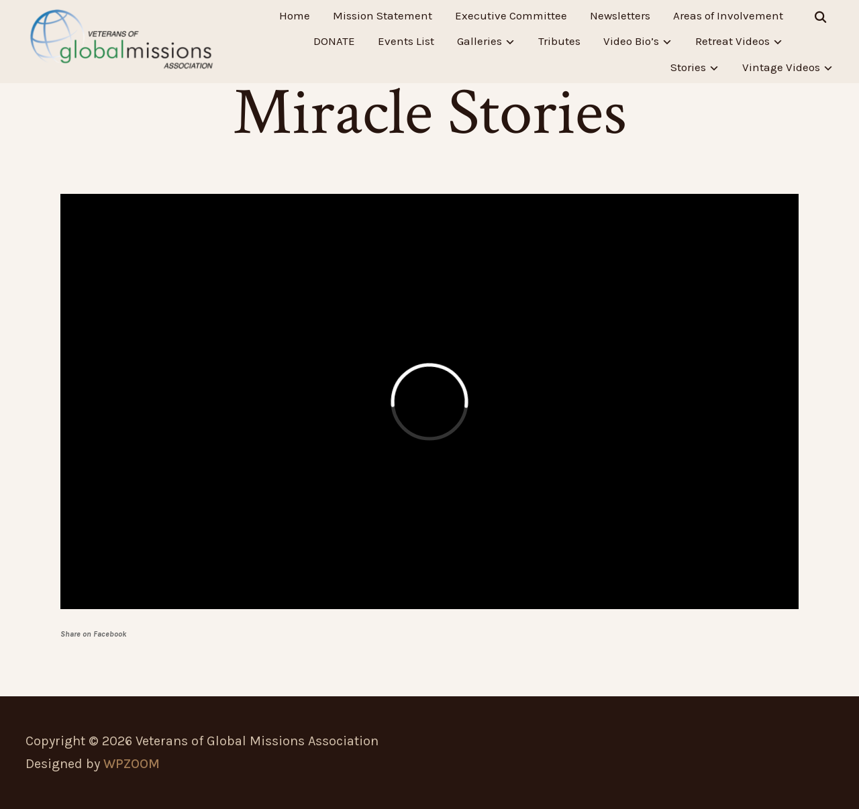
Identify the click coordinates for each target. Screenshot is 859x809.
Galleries (479, 41)
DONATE (334, 41)
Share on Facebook (93, 634)
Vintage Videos (781, 67)
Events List (406, 41)
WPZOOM (131, 763)
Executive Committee (511, 15)
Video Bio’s (631, 41)
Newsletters (620, 15)
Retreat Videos (732, 41)
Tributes (559, 41)
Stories (688, 67)
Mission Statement (382, 15)
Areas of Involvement (728, 15)
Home (294, 15)
